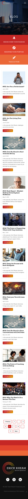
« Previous (7, 421)
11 (10, 431)
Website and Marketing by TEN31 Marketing (14, 491)
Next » (16, 431)
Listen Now (8, 97)
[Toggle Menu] (25, 3)
